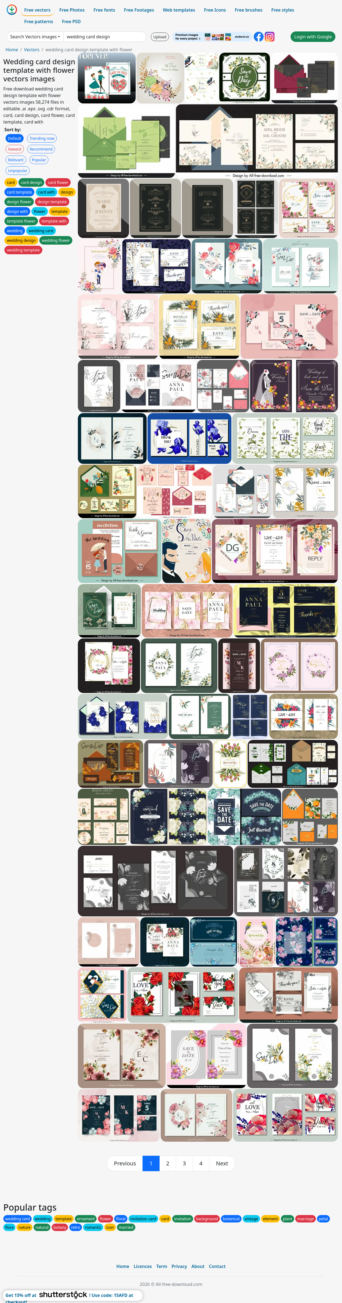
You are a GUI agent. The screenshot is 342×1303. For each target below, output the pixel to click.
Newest (14, 149)
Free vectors (37, 10)
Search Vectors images (33, 37)
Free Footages (139, 10)
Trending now (41, 138)
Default (14, 138)
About (197, 1266)
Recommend (41, 149)
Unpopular (17, 170)
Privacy (179, 1266)
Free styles (282, 10)
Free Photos (71, 10)
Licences (143, 1266)
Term (161, 1266)
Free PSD (71, 21)
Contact (217, 1266)
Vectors (31, 50)
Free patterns (38, 21)
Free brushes (248, 10)
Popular (39, 159)
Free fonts (104, 10)
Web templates (179, 10)
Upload (159, 36)
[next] (222, 1163)
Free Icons (215, 10)
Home (12, 50)
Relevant (16, 159)
